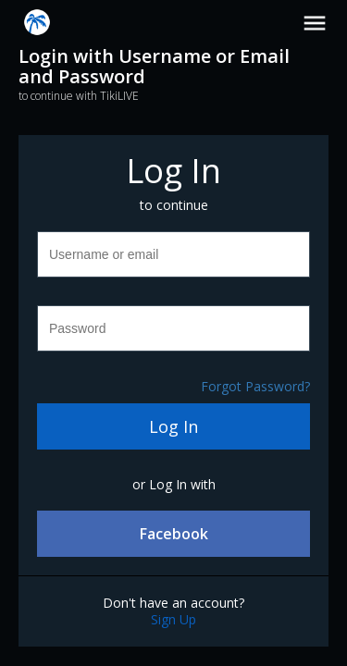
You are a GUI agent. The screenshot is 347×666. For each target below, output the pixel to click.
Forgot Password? (255, 386)
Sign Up (173, 619)
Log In (173, 426)
